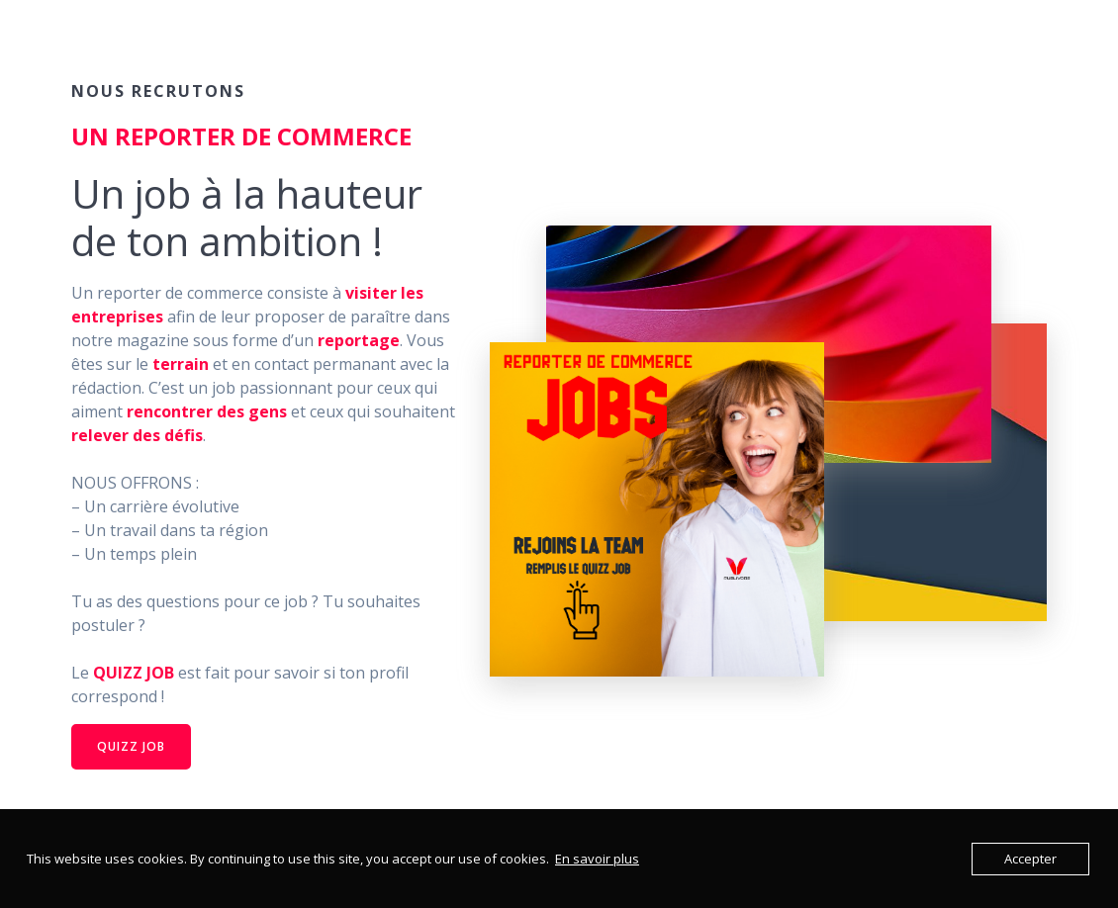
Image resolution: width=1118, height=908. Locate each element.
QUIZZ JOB (131, 746)
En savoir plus (597, 858)
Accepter (1030, 858)
